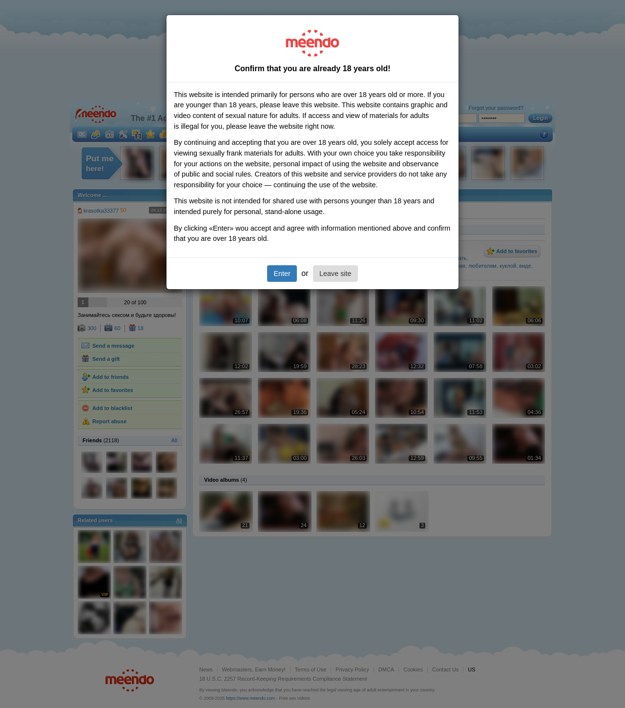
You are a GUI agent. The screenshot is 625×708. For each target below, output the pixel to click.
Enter (281, 273)
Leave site (335, 273)
